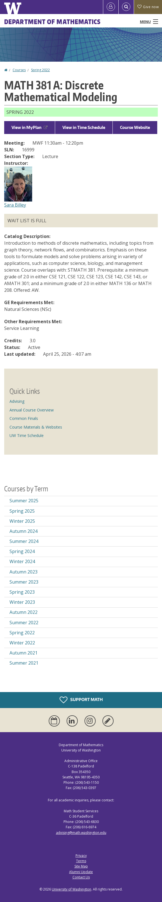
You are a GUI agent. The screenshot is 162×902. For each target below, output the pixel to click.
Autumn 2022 (23, 612)
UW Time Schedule (27, 435)
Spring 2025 (22, 511)
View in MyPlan (29, 127)
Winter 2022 (22, 643)
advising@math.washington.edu (81, 832)
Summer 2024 (24, 541)
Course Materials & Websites (36, 427)
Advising (17, 401)
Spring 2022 (40, 70)
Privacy (81, 855)
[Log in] (110, 7)
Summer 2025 (24, 501)
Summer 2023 (24, 582)
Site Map (81, 866)
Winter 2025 (22, 521)
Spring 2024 (22, 551)
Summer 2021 (24, 663)
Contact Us (81, 877)
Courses (19, 70)
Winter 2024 (22, 561)
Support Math (81, 700)
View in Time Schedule (83, 127)
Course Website (135, 127)
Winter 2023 (22, 602)
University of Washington (71, 889)
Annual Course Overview (32, 410)
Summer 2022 (24, 622)
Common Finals (24, 418)
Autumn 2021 (23, 653)
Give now (148, 6)
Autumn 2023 (23, 572)
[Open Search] (126, 7)
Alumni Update (81, 871)
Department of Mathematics (52, 21)
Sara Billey (15, 205)
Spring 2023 (22, 592)
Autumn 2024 (23, 531)
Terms (81, 861)
